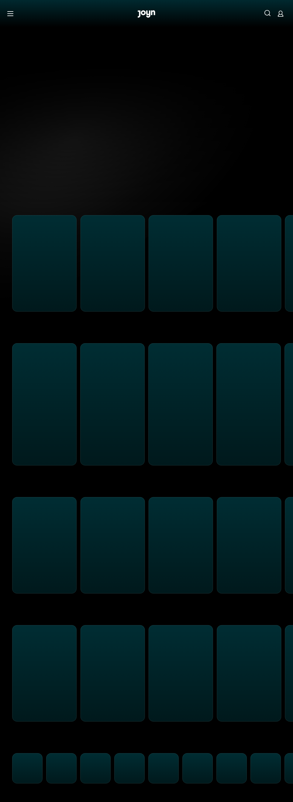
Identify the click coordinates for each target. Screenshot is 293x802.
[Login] (280, 13)
